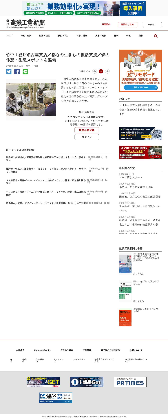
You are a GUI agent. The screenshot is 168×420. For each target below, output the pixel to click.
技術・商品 (63, 36)
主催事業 (87, 350)
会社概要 (20, 350)
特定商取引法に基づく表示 (104, 360)
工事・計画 (82, 36)
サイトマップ (59, 360)
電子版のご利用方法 (110, 350)
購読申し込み (127, 25)
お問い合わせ (136, 350)
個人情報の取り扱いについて (136, 360)
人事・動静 (100, 36)
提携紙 (24, 360)
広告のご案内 (66, 350)
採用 (11, 360)
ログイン (152, 25)
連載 (141, 36)
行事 (116, 36)
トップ (9, 36)
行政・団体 (26, 36)
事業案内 (106, 24)
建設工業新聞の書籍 (130, 248)
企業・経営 (44, 36)
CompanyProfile (42, 350)
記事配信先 (40, 360)
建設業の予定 (127, 168)
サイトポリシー (79, 360)
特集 (128, 36)
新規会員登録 (86, 130)
